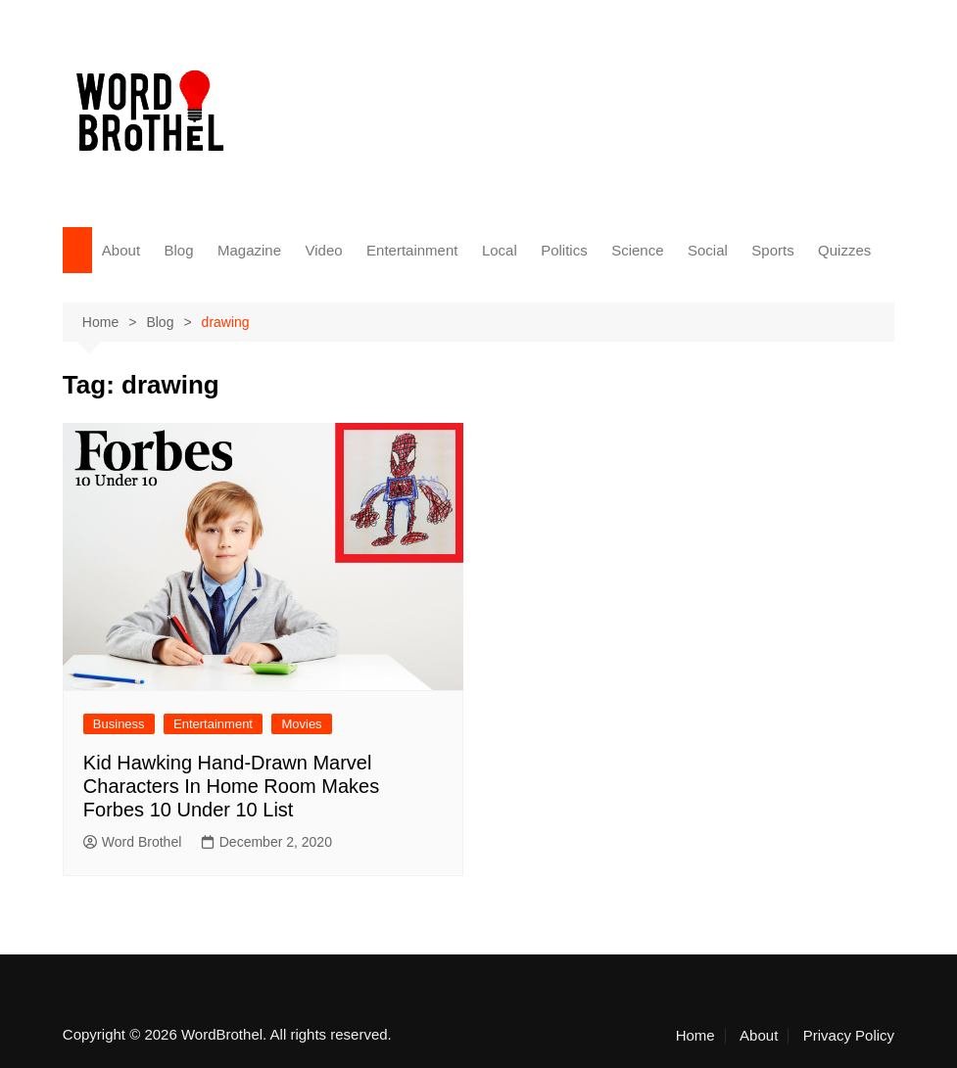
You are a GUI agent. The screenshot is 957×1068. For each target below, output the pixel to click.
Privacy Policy (848, 1036)
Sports (772, 250)
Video (323, 250)
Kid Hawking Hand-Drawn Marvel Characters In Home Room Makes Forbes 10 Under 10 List (231, 786)
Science (637, 250)
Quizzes (844, 250)
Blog (179, 250)
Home (695, 1036)
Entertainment (411, 250)
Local (499, 250)
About (121, 250)
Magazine (249, 250)
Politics (564, 250)
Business (119, 724)
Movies (301, 724)
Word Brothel (132, 842)
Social (708, 250)
